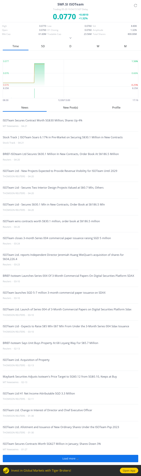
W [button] (98, 46)
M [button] (125, 46)
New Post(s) (70, 107)
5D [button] (43, 46)
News (24, 107)
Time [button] (15, 46)
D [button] (70, 46)
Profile (116, 107)
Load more (70, 458)
